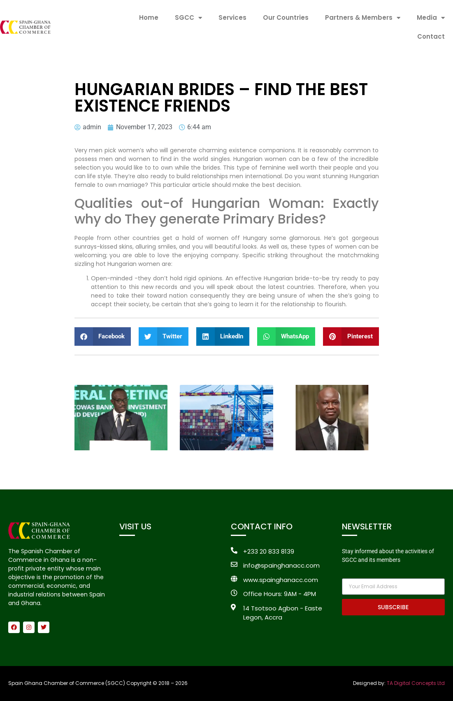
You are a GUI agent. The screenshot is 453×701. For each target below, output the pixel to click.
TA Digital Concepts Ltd (416, 683)
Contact (431, 36)
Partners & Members (362, 18)
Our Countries (286, 17)
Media (431, 18)
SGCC (188, 18)
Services (232, 17)
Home (148, 17)
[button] (102, 336)
